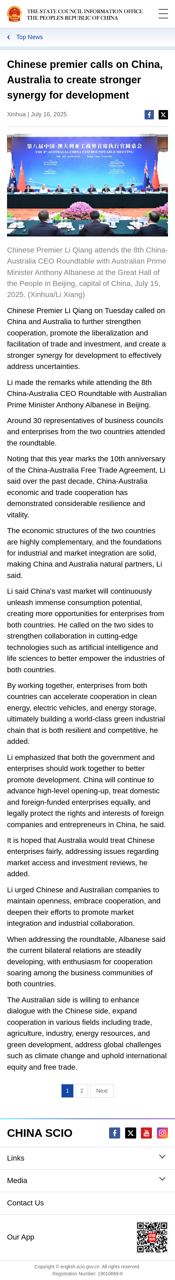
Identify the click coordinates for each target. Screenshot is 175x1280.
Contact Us (25, 1203)
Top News (29, 37)
